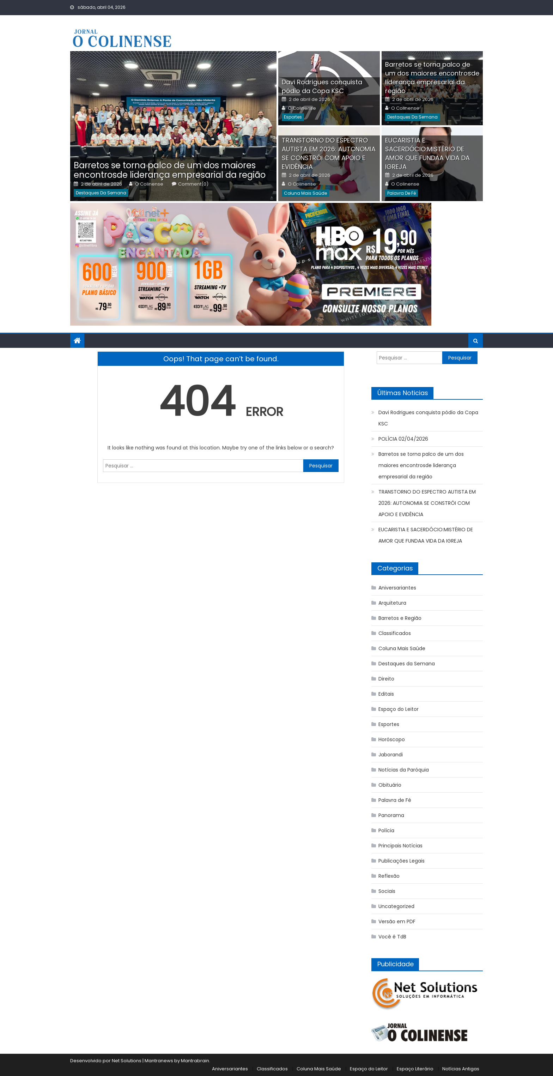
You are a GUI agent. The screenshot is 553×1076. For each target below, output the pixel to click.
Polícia (386, 830)
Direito (386, 678)
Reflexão (389, 875)
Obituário (389, 784)
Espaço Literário (415, 1068)
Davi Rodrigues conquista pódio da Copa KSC (322, 86)
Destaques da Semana (101, 193)
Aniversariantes (397, 587)
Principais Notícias (400, 845)
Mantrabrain (195, 1060)
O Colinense (149, 184)
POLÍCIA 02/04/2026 (403, 438)
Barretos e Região (399, 618)
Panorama (391, 815)
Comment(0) (193, 184)
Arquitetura (392, 602)
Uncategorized (396, 906)
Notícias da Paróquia (403, 769)
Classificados (394, 633)
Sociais (386, 891)
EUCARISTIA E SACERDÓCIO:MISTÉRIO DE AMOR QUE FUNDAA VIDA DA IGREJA (427, 153)
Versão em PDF (396, 921)
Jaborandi (390, 754)
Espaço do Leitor (398, 709)
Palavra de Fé (401, 193)
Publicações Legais (401, 860)
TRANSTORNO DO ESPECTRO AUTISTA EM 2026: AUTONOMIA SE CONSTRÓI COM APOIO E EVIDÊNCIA (329, 153)
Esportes (293, 117)
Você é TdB (392, 936)
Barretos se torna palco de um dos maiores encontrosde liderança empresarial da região (170, 170)
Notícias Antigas (460, 1068)
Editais (386, 693)
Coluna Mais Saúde (305, 193)
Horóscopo (391, 739)
